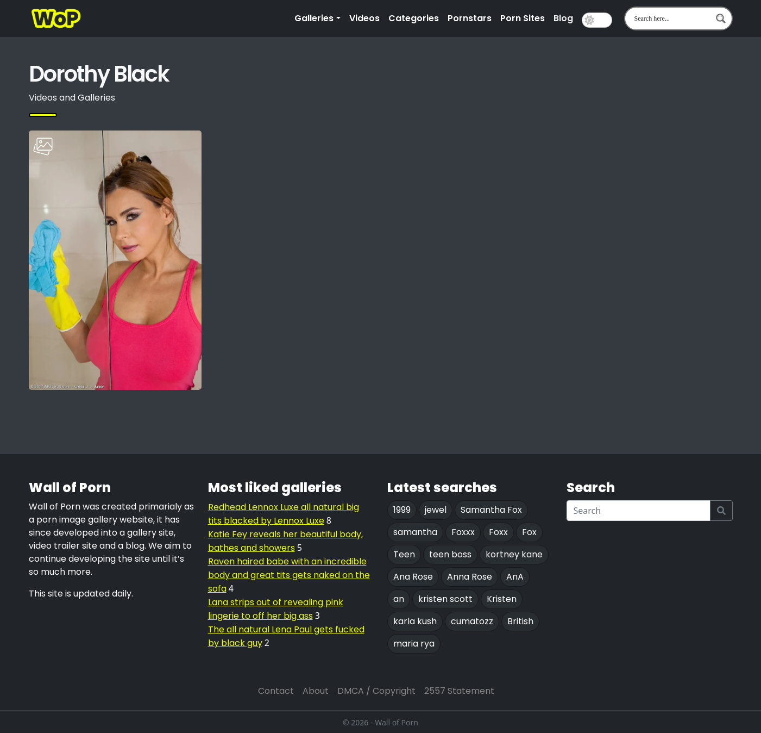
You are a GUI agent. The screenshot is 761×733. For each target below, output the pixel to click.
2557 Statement (459, 691)
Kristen (502, 599)
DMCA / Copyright (376, 691)
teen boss (450, 554)
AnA (515, 576)
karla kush (415, 621)
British (520, 621)
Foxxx (463, 532)
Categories (413, 18)
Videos (364, 18)
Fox (529, 532)
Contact (276, 691)
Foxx (498, 532)
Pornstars (470, 18)
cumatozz (472, 621)
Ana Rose (413, 576)
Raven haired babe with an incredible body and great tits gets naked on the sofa (289, 575)
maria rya (414, 643)
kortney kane (514, 554)
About (316, 691)
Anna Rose (469, 576)
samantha (415, 532)
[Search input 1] (671, 18)
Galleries (314, 18)
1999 (402, 510)
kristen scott (445, 599)
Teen (404, 554)
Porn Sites (522, 18)
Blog (563, 18)
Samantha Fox (491, 510)
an (398, 599)
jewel (435, 510)
